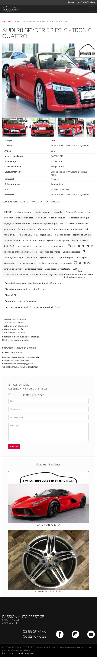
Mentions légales (25, 653)
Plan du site (7, 653)
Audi (17, 21)
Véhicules (7, 21)
